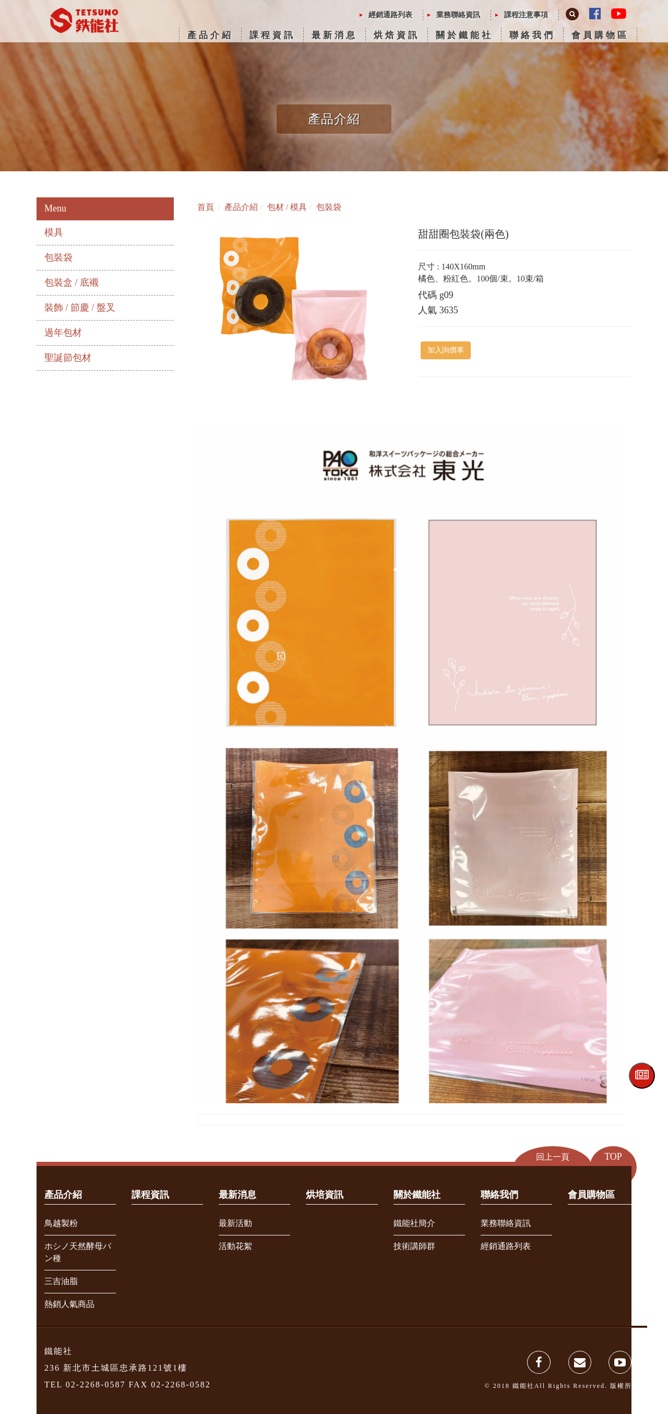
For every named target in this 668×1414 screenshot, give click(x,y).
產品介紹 (210, 35)
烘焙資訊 (397, 35)
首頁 (205, 207)
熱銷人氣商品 (69, 1304)
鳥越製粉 (61, 1223)
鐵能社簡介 (414, 1223)
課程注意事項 (526, 15)
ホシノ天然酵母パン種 (77, 1252)
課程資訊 (272, 35)
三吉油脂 (61, 1281)
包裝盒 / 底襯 (71, 282)
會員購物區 (600, 35)
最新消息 (334, 35)
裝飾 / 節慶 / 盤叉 (79, 307)
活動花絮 (235, 1246)
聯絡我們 (532, 35)
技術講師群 (414, 1246)
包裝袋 (58, 257)
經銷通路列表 (390, 15)
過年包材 (63, 332)
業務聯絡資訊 (458, 15)
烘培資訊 (324, 1194)
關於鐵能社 (464, 35)
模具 (53, 232)
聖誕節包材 (67, 357)
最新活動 (235, 1223)
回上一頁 (552, 1156)
